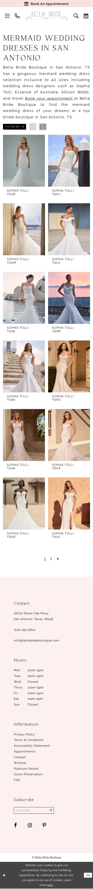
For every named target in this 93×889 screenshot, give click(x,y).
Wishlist (20, 763)
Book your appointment (49, 99)
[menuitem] (7, 16)
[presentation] (24, 161)
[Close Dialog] (4, 875)
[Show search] (76, 16)
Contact (20, 757)
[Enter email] (34, 810)
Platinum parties (26, 768)
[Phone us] (17, 16)
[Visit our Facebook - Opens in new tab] (15, 826)
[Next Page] (58, 558)
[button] (7, 16)
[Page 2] (51, 558)
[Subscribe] (52, 810)
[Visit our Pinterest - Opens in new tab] (44, 826)
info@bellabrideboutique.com (36, 640)
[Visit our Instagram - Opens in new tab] (30, 826)
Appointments (24, 751)
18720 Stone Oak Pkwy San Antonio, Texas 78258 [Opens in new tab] (33, 616)
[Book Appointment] (46, 3)
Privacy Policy (24, 734)
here (50, 885)
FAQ (17, 780)
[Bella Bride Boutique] (46, 16)
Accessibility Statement (32, 746)
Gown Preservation (28, 774)
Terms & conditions (29, 740)
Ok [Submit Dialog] (88, 875)
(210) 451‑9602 (25, 630)
